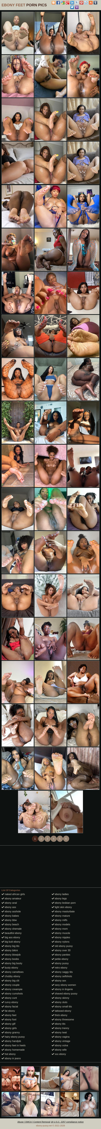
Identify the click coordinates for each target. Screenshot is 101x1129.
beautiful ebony (12, 933)
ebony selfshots (62, 976)
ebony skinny (60, 998)
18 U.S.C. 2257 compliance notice (67, 1122)
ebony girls (9, 1028)
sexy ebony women (64, 985)
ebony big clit (10, 980)
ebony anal (9, 903)
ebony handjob (11, 1041)
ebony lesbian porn (64, 903)
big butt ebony (11, 941)
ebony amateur (11, 898)
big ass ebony (11, 937)
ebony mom (60, 928)
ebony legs (59, 898)
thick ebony (59, 1015)
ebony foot (9, 1019)
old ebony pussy (62, 946)
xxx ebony (59, 1054)
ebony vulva (60, 1045)
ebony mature (61, 915)
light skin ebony (62, 907)
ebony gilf (8, 1024)
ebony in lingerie (62, 989)
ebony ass (9, 907)
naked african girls (13, 894)
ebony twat (59, 1032)
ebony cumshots (12, 993)
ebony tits (58, 1024)
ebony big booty (12, 963)
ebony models (61, 924)
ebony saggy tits (62, 972)
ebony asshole (11, 911)
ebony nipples (61, 937)
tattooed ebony (61, 1011)
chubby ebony (11, 976)
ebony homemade (13, 1049)
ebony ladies (60, 894)
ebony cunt (9, 998)
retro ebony (59, 967)
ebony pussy (60, 963)
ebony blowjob (11, 954)
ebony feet (9, 1015)
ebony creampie (12, 989)
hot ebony (9, 1054)
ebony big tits (10, 946)
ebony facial (10, 1006)
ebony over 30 (61, 950)
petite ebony (60, 959)
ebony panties (61, 954)
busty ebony (10, 967)
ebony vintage (61, 1041)
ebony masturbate (63, 911)
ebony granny (11, 1032)
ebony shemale (12, 928)
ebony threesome (63, 1019)
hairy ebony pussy (13, 1036)
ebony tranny (60, 1028)
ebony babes (10, 915)
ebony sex (59, 980)
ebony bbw (9, 920)
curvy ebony (10, 1002)
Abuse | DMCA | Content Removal (33, 1122)
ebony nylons (61, 941)
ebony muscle (61, 933)
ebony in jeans (11, 1058)
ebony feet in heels (14, 1045)
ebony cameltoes (12, 972)
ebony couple (11, 985)
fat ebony (8, 1011)
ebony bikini (10, 950)
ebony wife (59, 1049)
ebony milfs (59, 920)
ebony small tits (62, 1006)
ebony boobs (10, 959)
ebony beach (10, 924)
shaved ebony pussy (64, 993)
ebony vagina (61, 1036)
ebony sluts (59, 1002)
